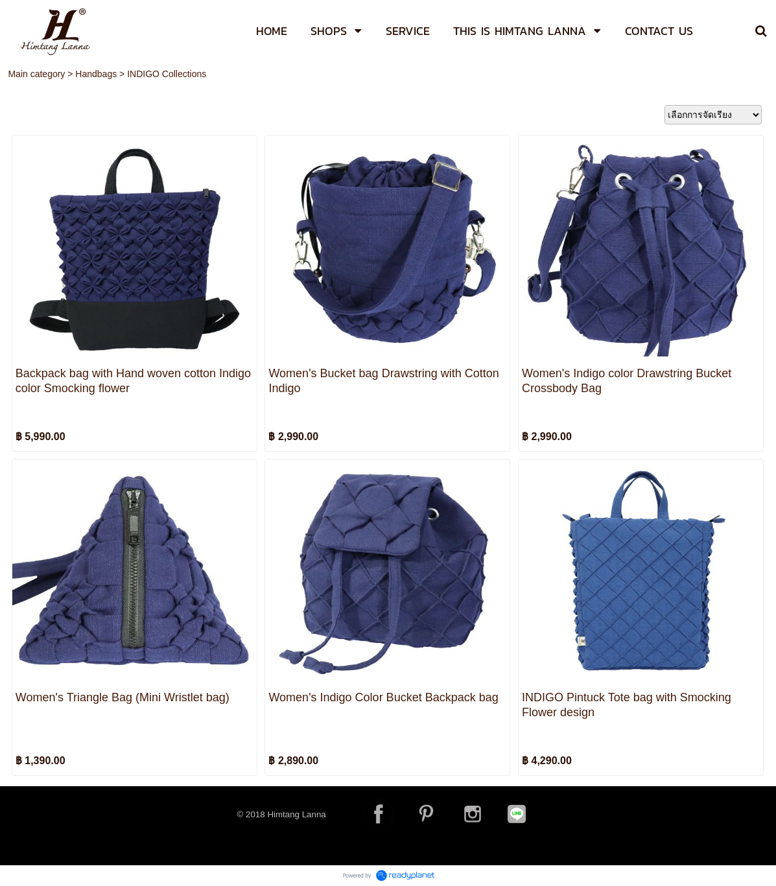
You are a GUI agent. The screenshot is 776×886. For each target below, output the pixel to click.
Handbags (96, 74)
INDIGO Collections (166, 74)
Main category (36, 74)
